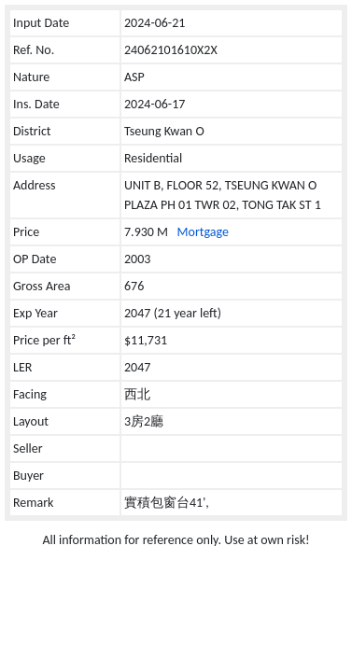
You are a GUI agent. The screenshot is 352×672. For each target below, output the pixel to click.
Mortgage (203, 232)
